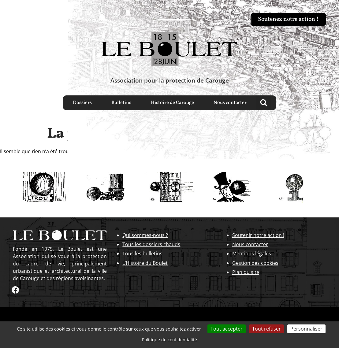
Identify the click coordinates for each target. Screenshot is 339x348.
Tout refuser (266, 328)
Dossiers (82, 102)
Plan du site (245, 272)
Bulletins (121, 102)
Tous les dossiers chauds (151, 244)
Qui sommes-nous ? (145, 235)
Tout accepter (226, 328)
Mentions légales (251, 253)
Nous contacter (230, 102)
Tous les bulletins (142, 253)
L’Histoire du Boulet (145, 263)
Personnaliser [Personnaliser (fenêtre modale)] (306, 328)
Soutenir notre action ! (258, 235)
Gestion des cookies (255, 263)
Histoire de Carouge (172, 102)
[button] (263, 102)
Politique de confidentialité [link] (169, 339)
